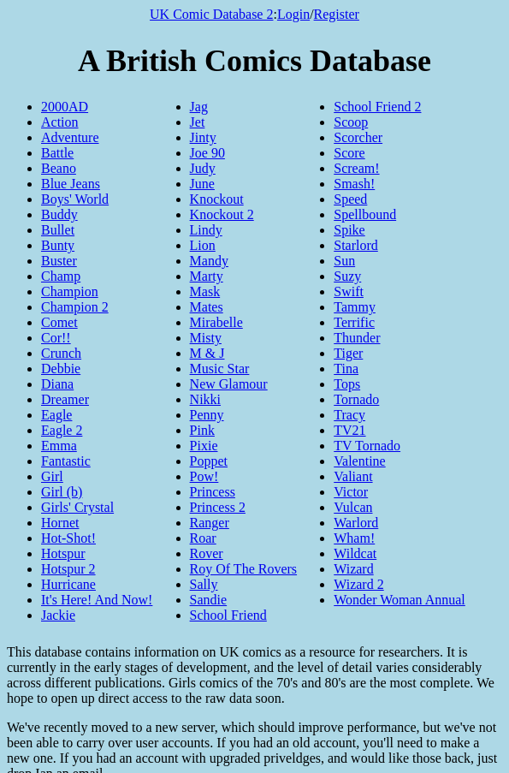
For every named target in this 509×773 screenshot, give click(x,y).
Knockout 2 (222, 214)
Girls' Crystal (77, 507)
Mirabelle (216, 322)
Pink (202, 430)
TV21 (349, 430)
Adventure (70, 137)
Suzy (347, 276)
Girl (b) (61, 492)
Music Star (220, 368)
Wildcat (355, 553)
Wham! (354, 538)
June (202, 183)
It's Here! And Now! (96, 599)
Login (293, 14)
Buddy (59, 214)
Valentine (359, 461)
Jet (197, 122)
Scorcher (358, 137)
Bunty (57, 245)
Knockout (217, 199)
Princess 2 (218, 507)
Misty (206, 337)
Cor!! (56, 337)
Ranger (209, 522)
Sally (204, 584)
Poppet (209, 461)
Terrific (354, 322)
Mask (205, 291)
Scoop (351, 122)
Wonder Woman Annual (399, 599)
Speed (350, 199)
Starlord (356, 245)
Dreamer (65, 399)
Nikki (205, 399)
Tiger (348, 353)
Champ (60, 276)
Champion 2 (75, 307)
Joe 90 (207, 153)
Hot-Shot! (68, 538)
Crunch (61, 353)
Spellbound (365, 214)
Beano (58, 168)
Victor (351, 492)
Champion (69, 291)
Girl (52, 476)
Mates (206, 307)
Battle (57, 153)
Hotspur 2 (68, 569)
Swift (349, 291)
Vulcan (353, 507)
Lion (203, 245)
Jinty (203, 137)
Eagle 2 (61, 430)
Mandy (209, 260)
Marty (206, 276)
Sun (344, 260)
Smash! (354, 183)
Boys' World (75, 199)
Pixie (204, 445)
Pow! (204, 476)
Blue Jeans (70, 183)
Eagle (56, 414)
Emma (59, 445)
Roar (203, 538)
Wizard (353, 569)
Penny (207, 414)
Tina (346, 368)
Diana (57, 384)
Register (336, 14)
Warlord (356, 522)
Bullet (57, 230)
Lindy (206, 230)
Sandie (209, 599)
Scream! (356, 168)
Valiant (353, 476)
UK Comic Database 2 (211, 14)
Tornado (356, 399)
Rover (206, 553)
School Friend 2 (377, 106)
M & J (207, 353)
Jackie (58, 615)
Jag (199, 106)
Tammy (355, 307)
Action (60, 122)
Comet (59, 322)
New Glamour (229, 384)
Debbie (60, 368)
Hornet (60, 522)
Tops (347, 384)
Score (349, 153)
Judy (203, 168)
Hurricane (68, 584)
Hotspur (63, 553)
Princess (212, 492)
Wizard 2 (358, 584)
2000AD (64, 106)
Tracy (349, 414)
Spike (349, 230)
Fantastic (66, 461)
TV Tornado (367, 445)
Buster (59, 260)
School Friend (228, 615)
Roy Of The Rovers (243, 569)
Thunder (357, 337)
